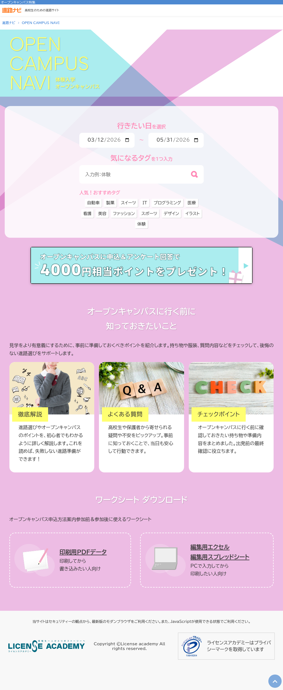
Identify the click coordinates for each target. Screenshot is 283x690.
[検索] (194, 174)
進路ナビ (8, 22)
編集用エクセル (210, 547)
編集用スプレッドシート (219, 557)
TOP (273, 677)
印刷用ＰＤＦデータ (83, 552)
